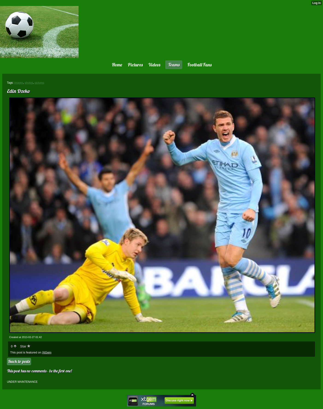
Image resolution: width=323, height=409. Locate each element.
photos (29, 82)
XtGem (46, 352)
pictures (39, 82)
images (18, 82)
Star (25, 346)
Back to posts (19, 361)
